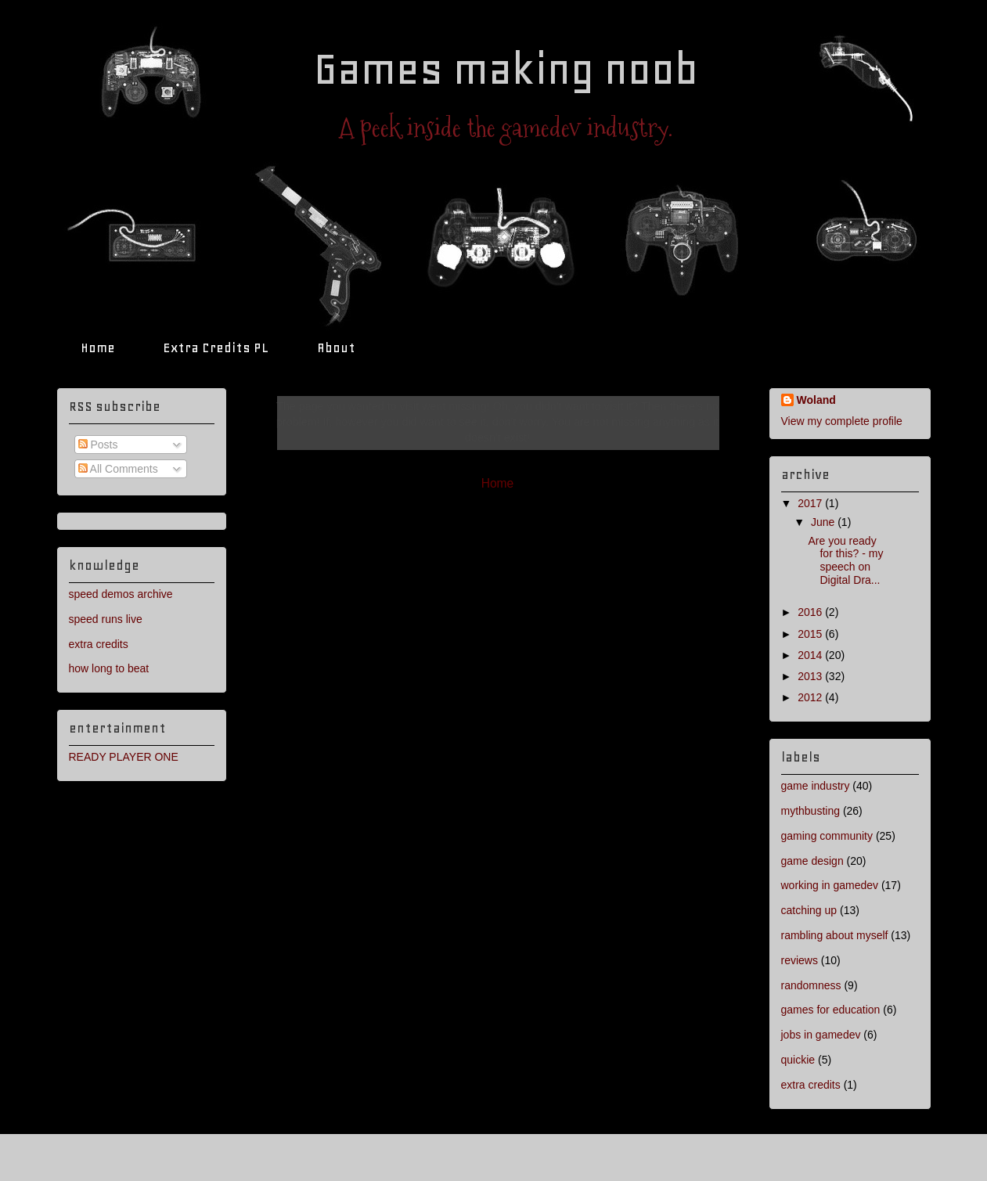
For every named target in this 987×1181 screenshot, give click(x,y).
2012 (811, 697)
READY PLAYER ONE (123, 757)
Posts (98, 444)
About (336, 347)
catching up (809, 910)
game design (812, 861)
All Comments (118, 469)
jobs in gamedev (821, 1034)
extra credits (98, 644)
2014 (811, 655)
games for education (831, 1009)
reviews (799, 960)
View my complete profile (841, 421)
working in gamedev (830, 885)
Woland (816, 400)
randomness (811, 985)
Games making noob (506, 69)
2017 (811, 503)
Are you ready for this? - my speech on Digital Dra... (845, 560)
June (824, 522)
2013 (811, 676)
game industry (815, 786)
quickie (798, 1059)
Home (98, 347)
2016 (811, 612)
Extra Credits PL (216, 347)
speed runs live (105, 619)
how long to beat (109, 668)
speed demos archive (121, 594)
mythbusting (810, 811)
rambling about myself (834, 935)
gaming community (827, 836)
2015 (811, 634)
